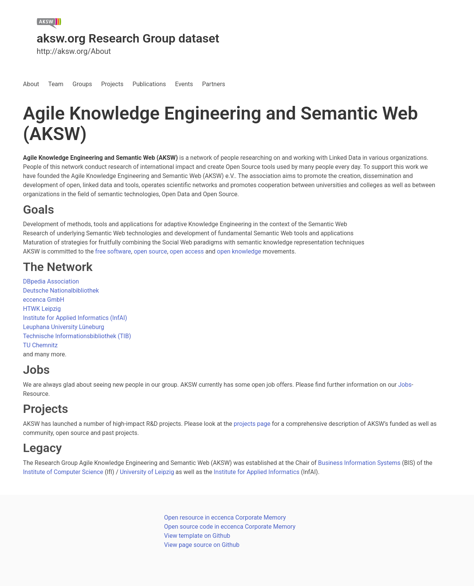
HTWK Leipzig (42, 308)
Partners (213, 84)
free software (113, 251)
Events (184, 84)
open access (187, 251)
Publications (149, 84)
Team (55, 84)
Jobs (404, 384)
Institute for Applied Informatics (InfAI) (75, 317)
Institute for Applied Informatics (256, 472)
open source (150, 251)
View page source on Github (201, 544)
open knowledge (239, 251)
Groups (82, 84)
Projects (112, 84)
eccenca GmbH (44, 299)
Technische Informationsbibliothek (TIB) (77, 336)
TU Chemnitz (40, 345)
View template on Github (197, 535)
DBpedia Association (51, 281)
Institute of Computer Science (63, 472)
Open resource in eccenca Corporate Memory (225, 517)
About (31, 84)
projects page (252, 423)
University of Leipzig (147, 472)
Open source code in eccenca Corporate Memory (229, 526)
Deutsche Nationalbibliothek (61, 290)
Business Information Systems (359, 462)
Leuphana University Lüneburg (63, 327)
